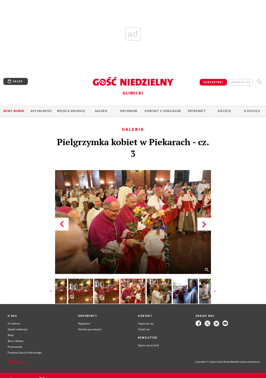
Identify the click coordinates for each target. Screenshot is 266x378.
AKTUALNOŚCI (41, 111)
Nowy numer (13, 111)
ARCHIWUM (128, 111)
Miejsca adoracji (71, 111)
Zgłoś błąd (17, 362)
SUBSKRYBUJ (213, 82)
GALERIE (101, 111)
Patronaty (197, 111)
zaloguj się (241, 82)
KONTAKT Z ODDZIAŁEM (163, 111)
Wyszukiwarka (259, 82)
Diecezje (224, 111)
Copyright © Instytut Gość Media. (212, 362)
